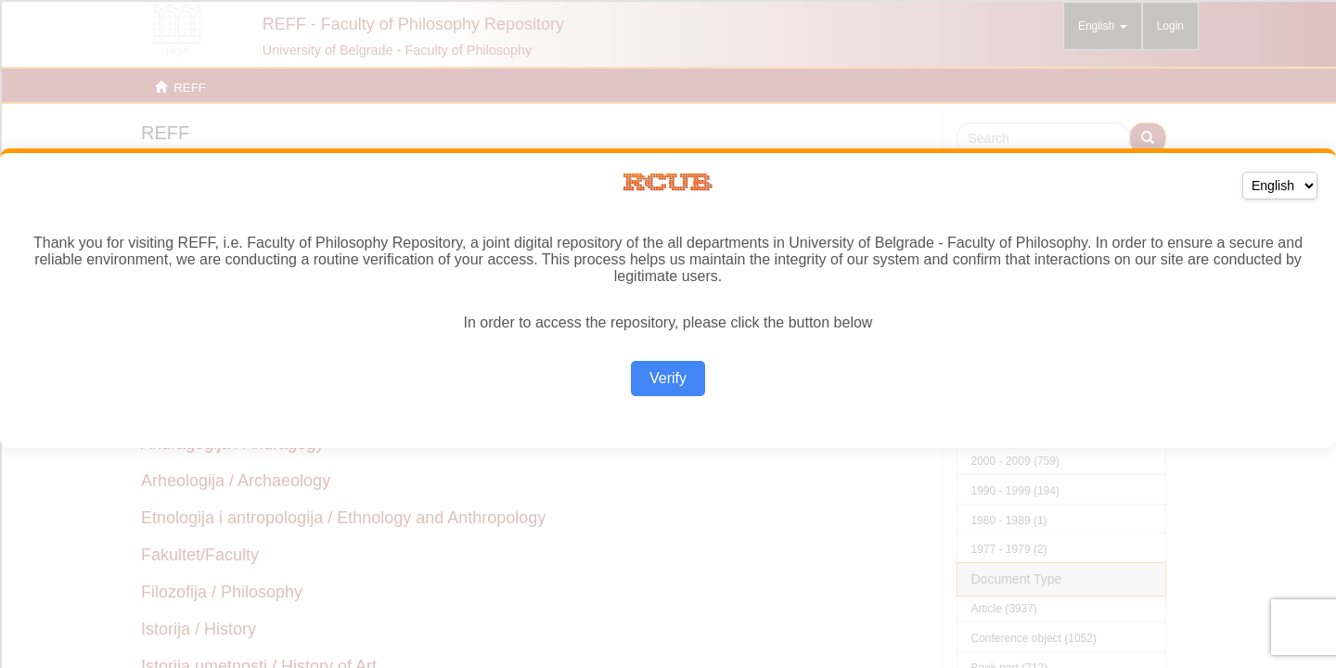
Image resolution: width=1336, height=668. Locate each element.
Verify (668, 378)
